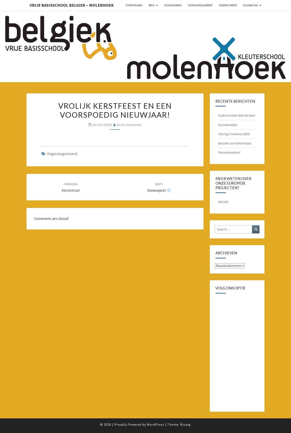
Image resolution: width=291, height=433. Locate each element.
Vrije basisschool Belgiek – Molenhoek (72, 5)
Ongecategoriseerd (62, 153)
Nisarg (185, 424)
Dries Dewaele (129, 124)
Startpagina (134, 5)
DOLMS (223, 202)
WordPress (155, 424)
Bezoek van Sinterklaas (234, 143)
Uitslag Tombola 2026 (234, 134)
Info (151, 5)
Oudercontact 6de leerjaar (236, 115)
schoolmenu (173, 5)
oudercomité (228, 5)
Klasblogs (250, 5)
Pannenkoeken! (229, 152)
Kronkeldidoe (227, 125)
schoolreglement (200, 5)
